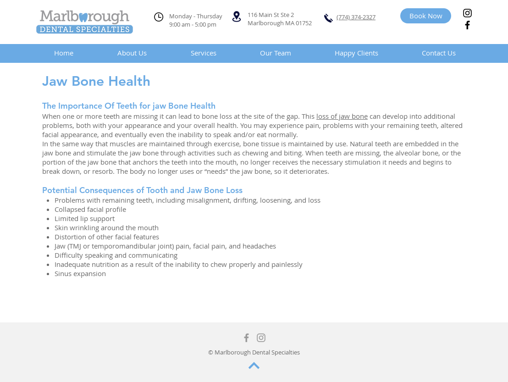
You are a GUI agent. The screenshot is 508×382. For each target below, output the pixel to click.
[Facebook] (467, 25)
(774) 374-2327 (356, 17)
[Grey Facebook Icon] (246, 337)
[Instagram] (467, 13)
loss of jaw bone (342, 116)
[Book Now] (425, 15)
